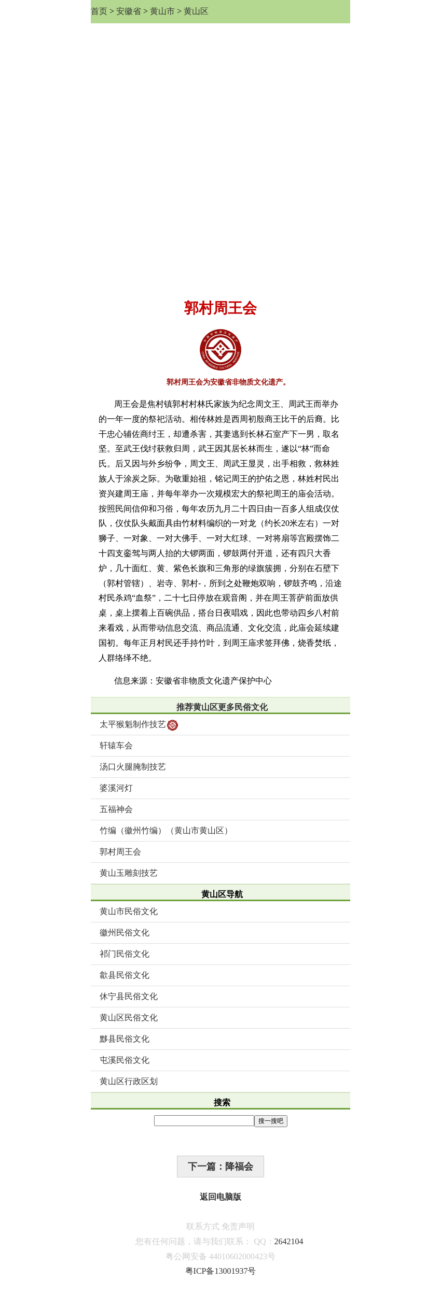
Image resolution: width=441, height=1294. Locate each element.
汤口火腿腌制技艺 (133, 766)
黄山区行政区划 (129, 1081)
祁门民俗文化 (124, 953)
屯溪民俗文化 (124, 1060)
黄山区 (196, 11)
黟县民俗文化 (124, 1038)
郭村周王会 (120, 851)
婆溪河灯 (116, 788)
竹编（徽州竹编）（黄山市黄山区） (166, 830)
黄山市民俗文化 (129, 911)
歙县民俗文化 (124, 975)
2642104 (289, 1241)
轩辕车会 (116, 745)
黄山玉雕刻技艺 (129, 873)
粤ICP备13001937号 (220, 1271)
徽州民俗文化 (124, 932)
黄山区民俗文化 (129, 1017)
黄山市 (162, 11)
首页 (99, 11)
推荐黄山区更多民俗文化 (222, 707)
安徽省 (128, 11)
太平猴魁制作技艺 (139, 725)
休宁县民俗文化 (129, 996)
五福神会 (116, 809)
